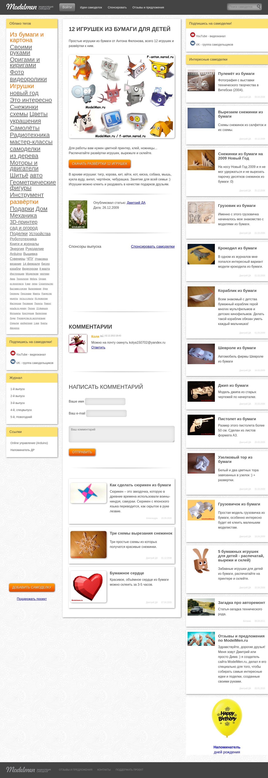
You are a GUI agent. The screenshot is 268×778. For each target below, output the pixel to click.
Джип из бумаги (233, 385)
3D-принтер (23, 222)
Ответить (98, 347)
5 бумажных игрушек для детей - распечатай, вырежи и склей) (241, 555)
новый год (24, 93)
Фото (17, 72)
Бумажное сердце (127, 573)
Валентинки (41, 313)
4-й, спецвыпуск (21, 410)
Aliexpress (14, 328)
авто (36, 175)
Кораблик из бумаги (237, 290)
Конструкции (28, 313)
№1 (101, 336)
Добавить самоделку (31, 587)
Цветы (39, 114)
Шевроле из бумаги (237, 348)
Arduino (16, 254)
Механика (23, 215)
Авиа (12, 279)
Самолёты (25, 128)
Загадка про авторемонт (241, 602)
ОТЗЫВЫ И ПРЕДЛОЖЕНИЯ (75, 769)
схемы (19, 114)
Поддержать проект (32, 599)
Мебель (33, 279)
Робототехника (23, 239)
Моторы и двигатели (24, 165)
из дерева (24, 156)
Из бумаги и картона (27, 37)
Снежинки (24, 107)
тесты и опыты (26, 298)
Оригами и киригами (25, 62)
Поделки (19, 233)
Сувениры (17, 258)
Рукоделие (34, 249)
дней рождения (226, 726)
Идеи (45, 289)
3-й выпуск (17, 403)
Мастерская (15, 303)
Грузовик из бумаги (237, 205)
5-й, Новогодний (21, 417)
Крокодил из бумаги (237, 248)
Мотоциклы (15, 313)
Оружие (42, 279)
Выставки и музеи (18, 289)
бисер (45, 263)
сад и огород (24, 228)
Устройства (40, 233)
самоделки (25, 149)
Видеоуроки (30, 268)
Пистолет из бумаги (237, 419)
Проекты (38, 303)
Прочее (31, 308)
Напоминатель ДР (22, 450)
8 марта (44, 268)
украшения (25, 121)
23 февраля (42, 308)
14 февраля (31, 263)
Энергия (17, 249)
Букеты (44, 323)
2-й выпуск (17, 396)
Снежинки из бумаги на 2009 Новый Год (240, 156)
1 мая (36, 323)
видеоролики (28, 79)
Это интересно (31, 100)
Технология (22, 279)
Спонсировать (117, 7)
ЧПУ (30, 258)
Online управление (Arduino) (29, 443)
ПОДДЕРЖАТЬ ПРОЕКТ (129, 769)
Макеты (36, 294)
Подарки (22, 208)
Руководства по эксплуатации (31, 318)
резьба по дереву (18, 308)
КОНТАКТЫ (104, 769)
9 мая (27, 284)
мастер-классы (31, 142)
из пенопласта (17, 284)
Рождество (46, 294)
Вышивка (30, 254)
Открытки (14, 323)
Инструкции (17, 273)
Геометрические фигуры (33, 185)
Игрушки (22, 86)
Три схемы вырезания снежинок (141, 533)
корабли (15, 268)
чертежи (44, 273)
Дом (41, 208)
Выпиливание (34, 289)
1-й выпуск (17, 389)
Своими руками (21, 50)
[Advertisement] (122, 277)
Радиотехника (30, 135)
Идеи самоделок (91, 7)
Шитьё (19, 175)
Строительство (46, 284)
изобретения (26, 323)
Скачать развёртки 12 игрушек (99, 163)
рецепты (14, 298)
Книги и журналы (24, 244)
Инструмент (27, 195)
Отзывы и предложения (148, 7)
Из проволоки (41, 298)
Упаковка (41, 258)
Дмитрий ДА (136, 202)
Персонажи (26, 294)
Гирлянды (14, 294)
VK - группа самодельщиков (31, 362)
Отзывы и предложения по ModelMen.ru (241, 638)
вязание (15, 263)
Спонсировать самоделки (153, 246)
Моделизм (32, 273)
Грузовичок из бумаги (239, 504)
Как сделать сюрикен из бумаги (140, 485)
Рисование (28, 303)
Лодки (13, 318)
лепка (34, 284)
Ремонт (47, 303)
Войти (67, 7)
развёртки (24, 202)
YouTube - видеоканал (28, 353)
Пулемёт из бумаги (236, 73)
